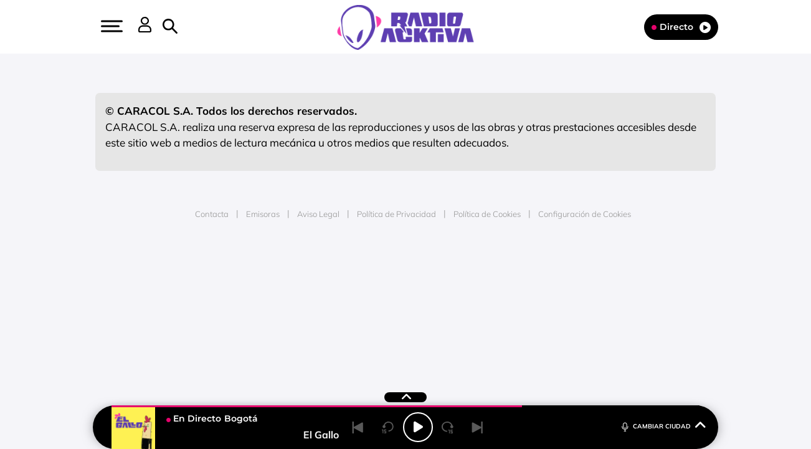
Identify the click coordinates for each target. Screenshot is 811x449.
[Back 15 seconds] (388, 427)
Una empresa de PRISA (152, 279)
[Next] (478, 427)
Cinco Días (432, 288)
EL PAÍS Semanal (525, 288)
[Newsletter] (190, 27)
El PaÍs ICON (432, 307)
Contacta (212, 214)
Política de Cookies (487, 214)
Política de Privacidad (396, 214)
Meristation (599, 307)
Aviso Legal (318, 214)
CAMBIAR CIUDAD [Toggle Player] (662, 425)
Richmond (255, 307)
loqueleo (539, 307)
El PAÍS (263, 270)
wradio (385, 288)
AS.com (540, 270)
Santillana (381, 270)
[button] (110, 26)
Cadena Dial (479, 288)
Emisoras (263, 214)
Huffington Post (279, 288)
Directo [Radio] (681, 27)
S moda (483, 307)
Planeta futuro (571, 288)
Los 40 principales (323, 270)
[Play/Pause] (418, 427)
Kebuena (616, 288)
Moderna (316, 307)
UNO (349, 288)
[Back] (358, 427)
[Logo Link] (405, 26)
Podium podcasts (378, 307)
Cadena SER (500, 270)
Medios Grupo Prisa (152, 309)
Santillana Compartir (447, 270)
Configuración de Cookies (584, 214)
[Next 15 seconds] (448, 427)
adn (581, 270)
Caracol (627, 270)
